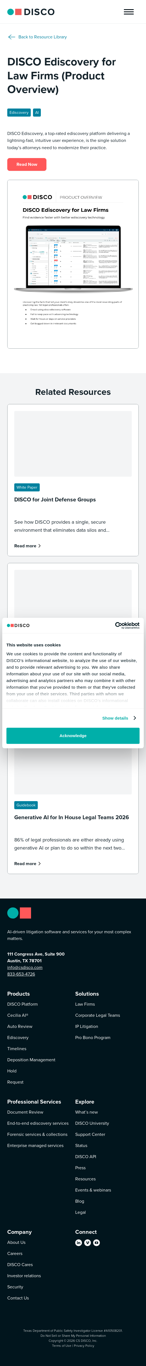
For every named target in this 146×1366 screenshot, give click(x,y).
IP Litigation (86, 1026)
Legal (80, 1212)
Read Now (27, 164)
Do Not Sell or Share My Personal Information (73, 1335)
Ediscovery (18, 1037)
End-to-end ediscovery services (38, 1123)
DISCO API (85, 1156)
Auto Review (19, 1026)
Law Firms (85, 1004)
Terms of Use (61, 1345)
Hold (12, 1071)
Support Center (90, 1134)
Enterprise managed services (35, 1145)
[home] (30, 11)
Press (80, 1168)
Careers (14, 1253)
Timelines (16, 1048)
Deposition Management (31, 1060)
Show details (115, 718)
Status (81, 1145)
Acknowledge (73, 735)
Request (15, 1082)
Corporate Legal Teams (97, 1015)
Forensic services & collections (37, 1134)
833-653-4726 (21, 974)
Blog (79, 1201)
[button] (129, 11)
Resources (85, 1179)
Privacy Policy (84, 1345)
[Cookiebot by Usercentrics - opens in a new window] (115, 625)
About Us (16, 1242)
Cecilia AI (17, 1015)
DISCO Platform (22, 1004)
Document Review (25, 1112)
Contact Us (18, 1298)
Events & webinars (93, 1190)
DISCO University (92, 1123)
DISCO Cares (20, 1264)
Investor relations (24, 1276)
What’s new (86, 1112)
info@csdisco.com (25, 967)
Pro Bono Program (92, 1037)
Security (15, 1287)
